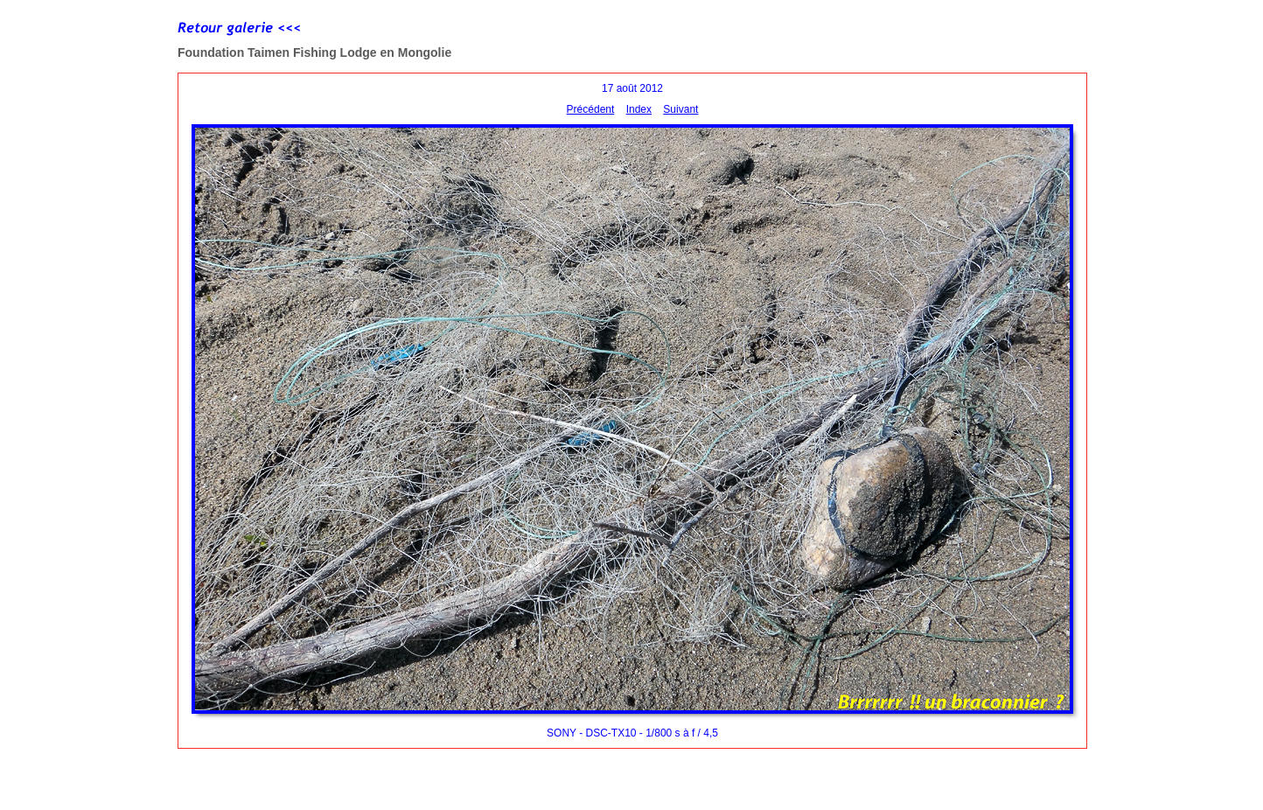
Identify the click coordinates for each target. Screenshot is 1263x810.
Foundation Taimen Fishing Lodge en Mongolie (314, 52)
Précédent (591, 109)
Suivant (680, 109)
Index (639, 109)
